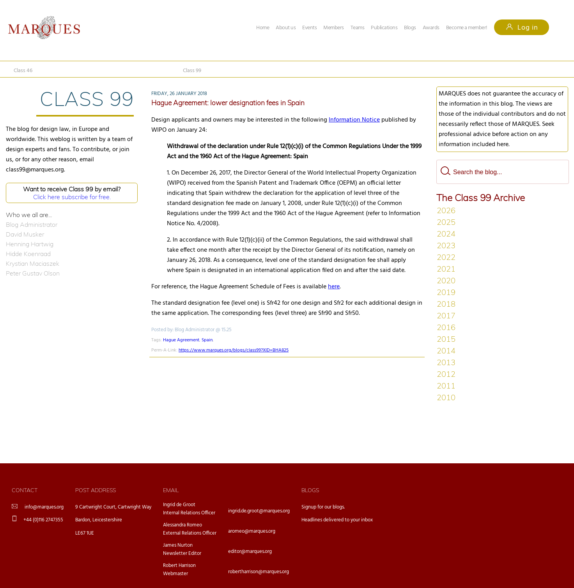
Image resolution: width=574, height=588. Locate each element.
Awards (431, 27)
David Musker (25, 234)
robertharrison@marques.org (258, 572)
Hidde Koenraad (28, 254)
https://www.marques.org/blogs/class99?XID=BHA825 (234, 350)
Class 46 (23, 70)
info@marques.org (44, 507)
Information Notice (354, 120)
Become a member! (466, 27)
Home (262, 27)
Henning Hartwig (29, 244)
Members (333, 27)
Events (309, 27)
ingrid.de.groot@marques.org (259, 511)
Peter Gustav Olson (33, 273)
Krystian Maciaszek (32, 263)
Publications (384, 27)
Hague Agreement (181, 340)
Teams (358, 27)
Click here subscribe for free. (72, 197)
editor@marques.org (250, 551)
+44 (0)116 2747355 (43, 520)
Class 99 (192, 70)
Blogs (410, 27)
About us (286, 27)
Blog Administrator (31, 224)
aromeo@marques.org (251, 531)
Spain (207, 340)
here (334, 287)
